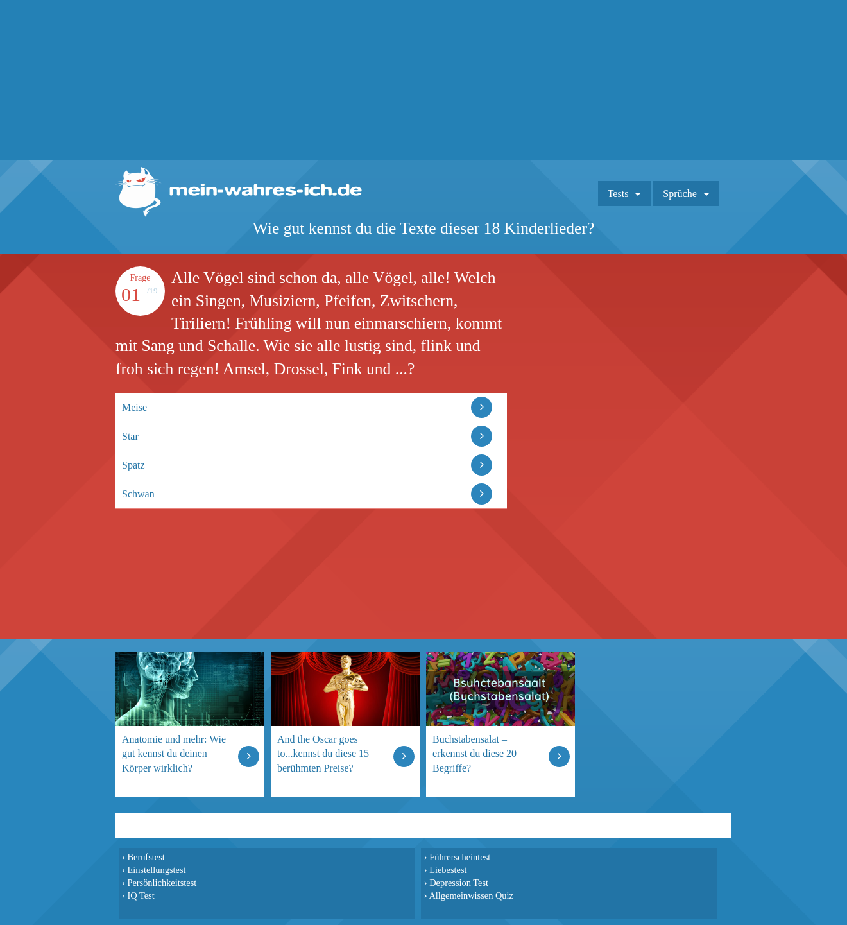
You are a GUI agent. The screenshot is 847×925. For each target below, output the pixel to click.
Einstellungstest (156, 870)
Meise (134, 407)
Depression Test (458, 882)
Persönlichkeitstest (161, 882)
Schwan (138, 493)
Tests (618, 193)
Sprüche (679, 193)
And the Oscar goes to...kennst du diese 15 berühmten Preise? (323, 753)
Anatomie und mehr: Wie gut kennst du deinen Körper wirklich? (174, 753)
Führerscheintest (459, 857)
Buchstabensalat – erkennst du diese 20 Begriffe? (474, 753)
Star (130, 436)
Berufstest (145, 857)
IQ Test (140, 895)
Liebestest (447, 870)
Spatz (133, 465)
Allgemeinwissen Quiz (471, 895)
